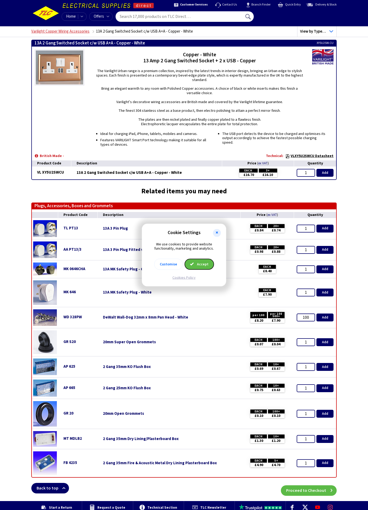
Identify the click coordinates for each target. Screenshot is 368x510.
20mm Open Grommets (123, 413)
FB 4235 (70, 463)
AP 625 (69, 366)
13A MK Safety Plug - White (127, 292)
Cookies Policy (184, 277)
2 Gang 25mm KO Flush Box (127, 388)
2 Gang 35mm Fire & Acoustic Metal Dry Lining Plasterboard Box (160, 463)
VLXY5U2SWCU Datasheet (309, 156)
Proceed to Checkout (311, 488)
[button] (217, 233)
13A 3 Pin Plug (115, 228)
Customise (168, 264)
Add (325, 172)
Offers (101, 16)
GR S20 (69, 342)
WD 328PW (72, 317)
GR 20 (68, 413)
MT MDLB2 (72, 438)
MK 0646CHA (74, 269)
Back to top (53, 488)
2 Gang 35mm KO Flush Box (127, 367)
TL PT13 (70, 228)
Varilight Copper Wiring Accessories (60, 31)
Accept (199, 264)
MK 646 (69, 292)
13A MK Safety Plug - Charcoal (130, 269)
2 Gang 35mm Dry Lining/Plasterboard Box (141, 439)
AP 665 (69, 388)
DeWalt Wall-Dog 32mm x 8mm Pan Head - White (145, 317)
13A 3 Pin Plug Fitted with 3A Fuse (133, 250)
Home (71, 16)
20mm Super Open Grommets (129, 342)
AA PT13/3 (72, 249)
